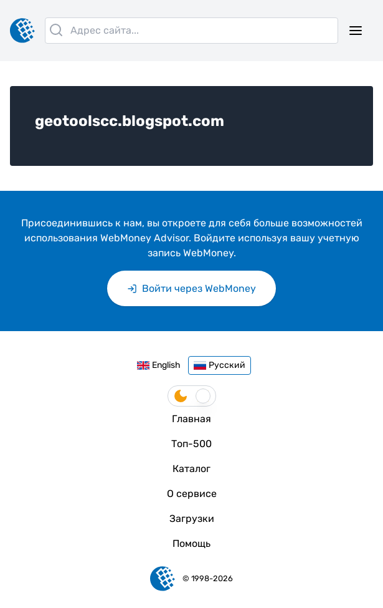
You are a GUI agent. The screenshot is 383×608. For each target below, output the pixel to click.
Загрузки (191, 518)
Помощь (191, 543)
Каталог (191, 469)
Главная (191, 419)
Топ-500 (191, 444)
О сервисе (192, 493)
